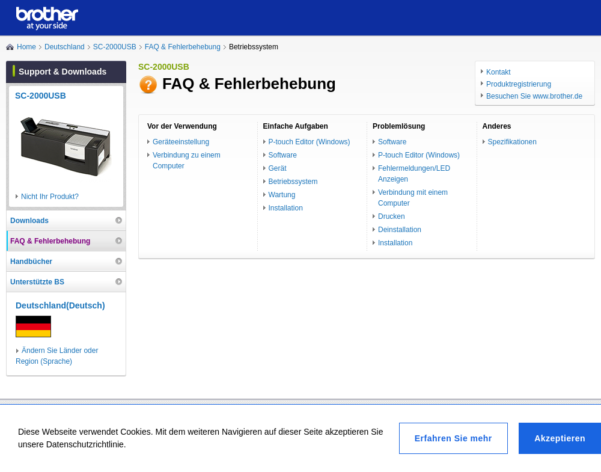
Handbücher (31, 261)
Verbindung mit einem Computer (413, 197)
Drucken (391, 216)
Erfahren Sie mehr (453, 438)
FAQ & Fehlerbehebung (183, 47)
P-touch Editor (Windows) (309, 142)
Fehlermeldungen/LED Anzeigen (414, 173)
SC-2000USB (114, 47)
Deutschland (64, 47)
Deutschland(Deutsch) (60, 305)
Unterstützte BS (37, 282)
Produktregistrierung (518, 84)
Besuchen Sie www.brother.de (534, 96)
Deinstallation (399, 229)
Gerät (278, 168)
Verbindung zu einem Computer (187, 160)
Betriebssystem (293, 181)
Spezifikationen (512, 142)
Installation (286, 208)
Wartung (282, 195)
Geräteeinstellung (181, 142)
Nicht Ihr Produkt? (50, 196)
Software (283, 155)
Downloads (29, 220)
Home (26, 47)
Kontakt (498, 72)
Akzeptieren (559, 438)
